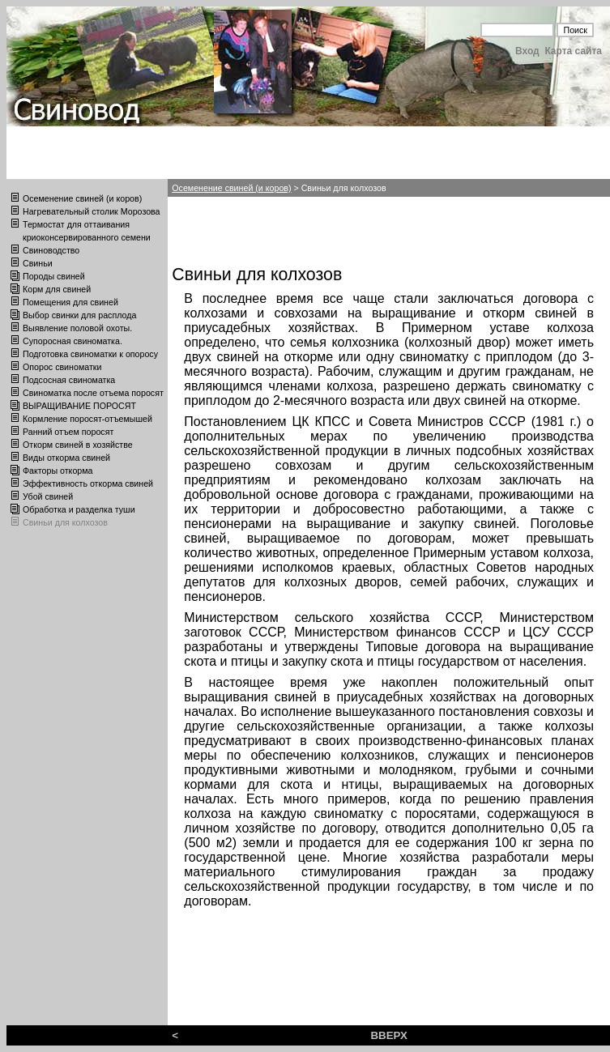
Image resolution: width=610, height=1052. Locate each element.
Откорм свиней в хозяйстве (78, 444)
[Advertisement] (295, 229)
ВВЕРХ (388, 1035)
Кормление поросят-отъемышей (87, 419)
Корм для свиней (57, 289)
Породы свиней (54, 276)
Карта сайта (573, 51)
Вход (527, 51)
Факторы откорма (58, 470)
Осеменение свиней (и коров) (82, 198)
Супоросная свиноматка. (72, 341)
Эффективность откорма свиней (88, 483)
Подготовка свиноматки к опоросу (90, 354)
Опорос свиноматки (62, 367)
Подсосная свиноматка (69, 380)
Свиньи (38, 263)
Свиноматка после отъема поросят (93, 393)
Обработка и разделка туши (79, 509)
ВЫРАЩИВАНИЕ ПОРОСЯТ (79, 406)
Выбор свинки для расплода (79, 315)
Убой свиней (48, 496)
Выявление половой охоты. (77, 328)
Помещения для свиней (70, 302)
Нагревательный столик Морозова (91, 211)
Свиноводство (51, 250)
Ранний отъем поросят (68, 432)
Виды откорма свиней (66, 457)
